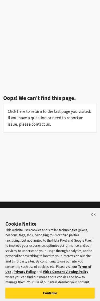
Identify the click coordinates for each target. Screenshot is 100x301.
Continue (50, 294)
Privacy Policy (25, 273)
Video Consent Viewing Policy (65, 273)
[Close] (93, 216)
